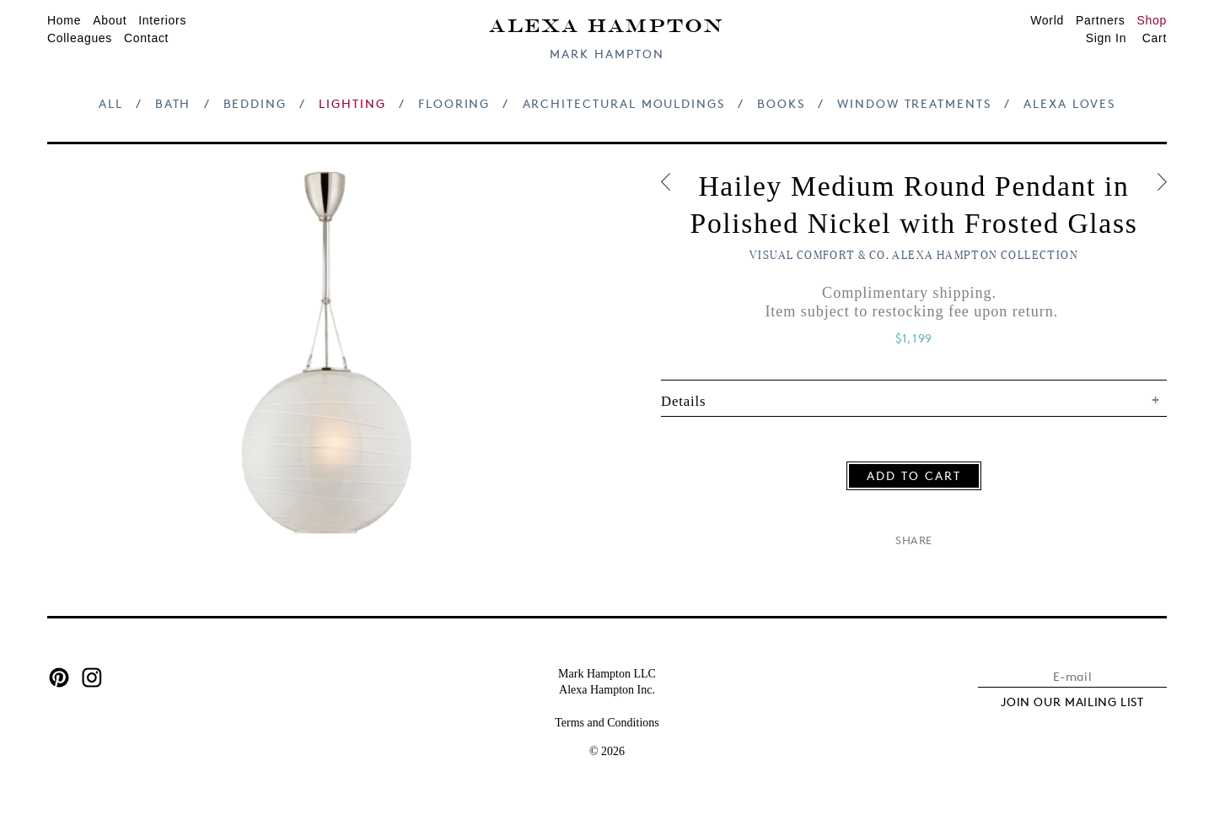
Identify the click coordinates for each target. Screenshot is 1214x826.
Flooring (454, 103)
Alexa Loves (1069, 103)
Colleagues (79, 38)
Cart (1154, 38)
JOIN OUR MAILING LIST (1072, 701)
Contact (146, 38)
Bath (173, 103)
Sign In (1106, 38)
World (1047, 20)
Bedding (255, 103)
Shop (1152, 20)
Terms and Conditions (606, 722)
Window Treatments (914, 103)
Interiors (162, 20)
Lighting (352, 103)
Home (64, 20)
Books (781, 103)
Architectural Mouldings (624, 103)
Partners (1100, 20)
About (109, 20)
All (111, 103)
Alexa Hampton (606, 24)
